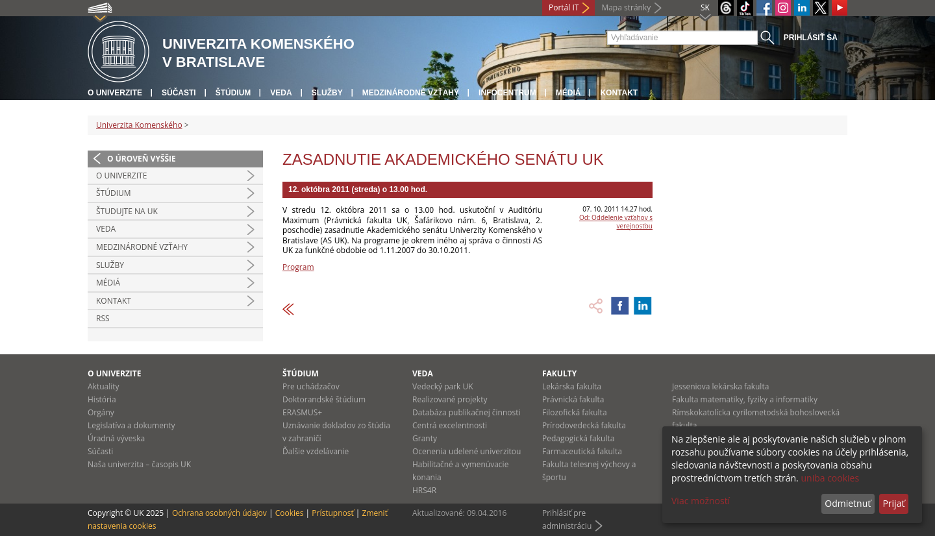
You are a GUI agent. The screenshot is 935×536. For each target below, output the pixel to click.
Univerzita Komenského (139, 124)
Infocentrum (507, 92)
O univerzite (115, 92)
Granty (424, 438)
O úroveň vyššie (141, 158)
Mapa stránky (626, 7)
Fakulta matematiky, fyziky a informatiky (744, 399)
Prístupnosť (332, 512)
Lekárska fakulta (571, 386)
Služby (327, 92)
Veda (281, 92)
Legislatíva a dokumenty (131, 425)
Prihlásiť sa (811, 37)
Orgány (101, 412)
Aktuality (103, 386)
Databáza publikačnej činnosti (466, 412)
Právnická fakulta (573, 399)
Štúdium (233, 92)
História (102, 399)
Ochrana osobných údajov (219, 512)
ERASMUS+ (302, 412)
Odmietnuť (848, 503)
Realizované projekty (449, 399)
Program (298, 267)
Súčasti (179, 92)
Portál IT (564, 7)
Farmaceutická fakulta (582, 451)
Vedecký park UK (442, 386)
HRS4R (424, 490)
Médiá (568, 92)
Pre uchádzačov (311, 386)
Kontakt (619, 92)
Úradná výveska (116, 438)
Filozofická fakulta (574, 412)
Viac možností (700, 500)
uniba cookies (830, 478)
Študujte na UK (127, 211)
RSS (103, 318)
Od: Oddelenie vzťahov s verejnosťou (616, 221)
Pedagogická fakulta (578, 438)
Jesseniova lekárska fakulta (720, 386)
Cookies (289, 512)
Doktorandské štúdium (324, 399)
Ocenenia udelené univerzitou (466, 451)
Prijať (893, 503)
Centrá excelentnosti (449, 425)
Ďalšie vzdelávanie (315, 451)
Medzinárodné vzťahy (410, 92)
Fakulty (559, 373)
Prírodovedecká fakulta (584, 425)
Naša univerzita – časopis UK (139, 464)
